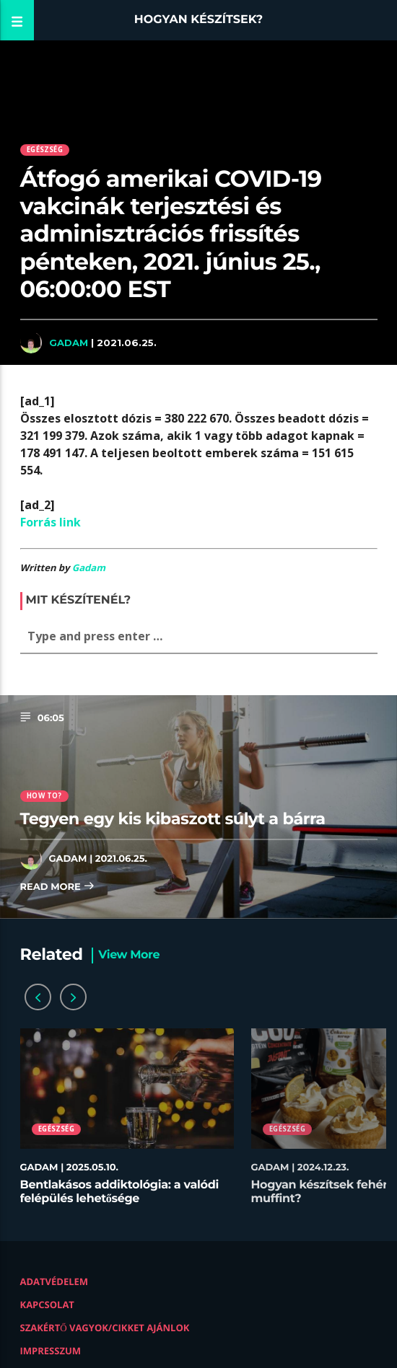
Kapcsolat (47, 1304)
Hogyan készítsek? (198, 20)
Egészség (45, 149)
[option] (127, 1123)
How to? (44, 795)
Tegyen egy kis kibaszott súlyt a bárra (173, 818)
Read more (57, 887)
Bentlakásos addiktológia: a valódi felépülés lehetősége (119, 1192)
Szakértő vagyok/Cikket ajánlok (105, 1327)
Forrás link (50, 522)
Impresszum (51, 1350)
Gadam (68, 342)
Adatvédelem (54, 1281)
